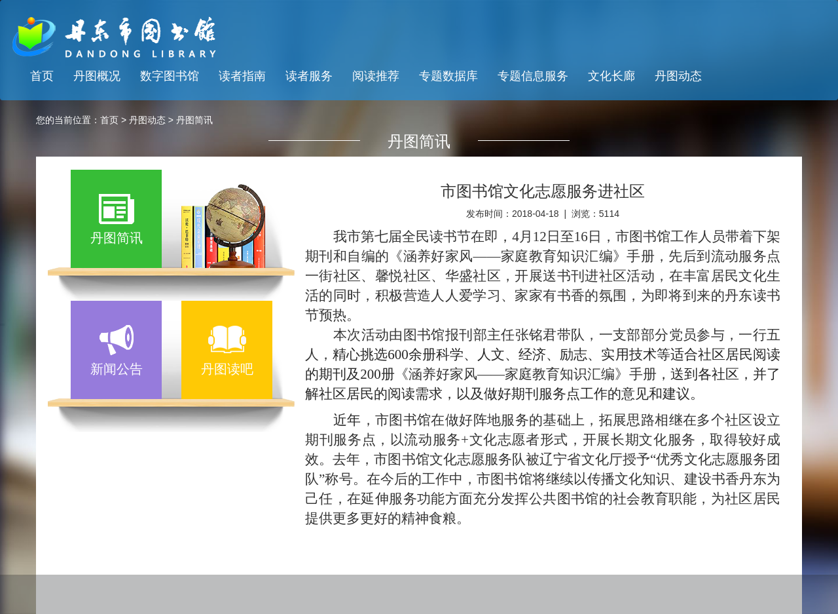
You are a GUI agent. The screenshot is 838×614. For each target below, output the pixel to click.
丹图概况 (96, 76)
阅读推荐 (375, 76)
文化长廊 (611, 76)
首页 (42, 76)
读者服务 (309, 76)
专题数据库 (448, 76)
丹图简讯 (194, 120)
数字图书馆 (169, 76)
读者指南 (242, 76)
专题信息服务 (533, 76)
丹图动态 (678, 76)
